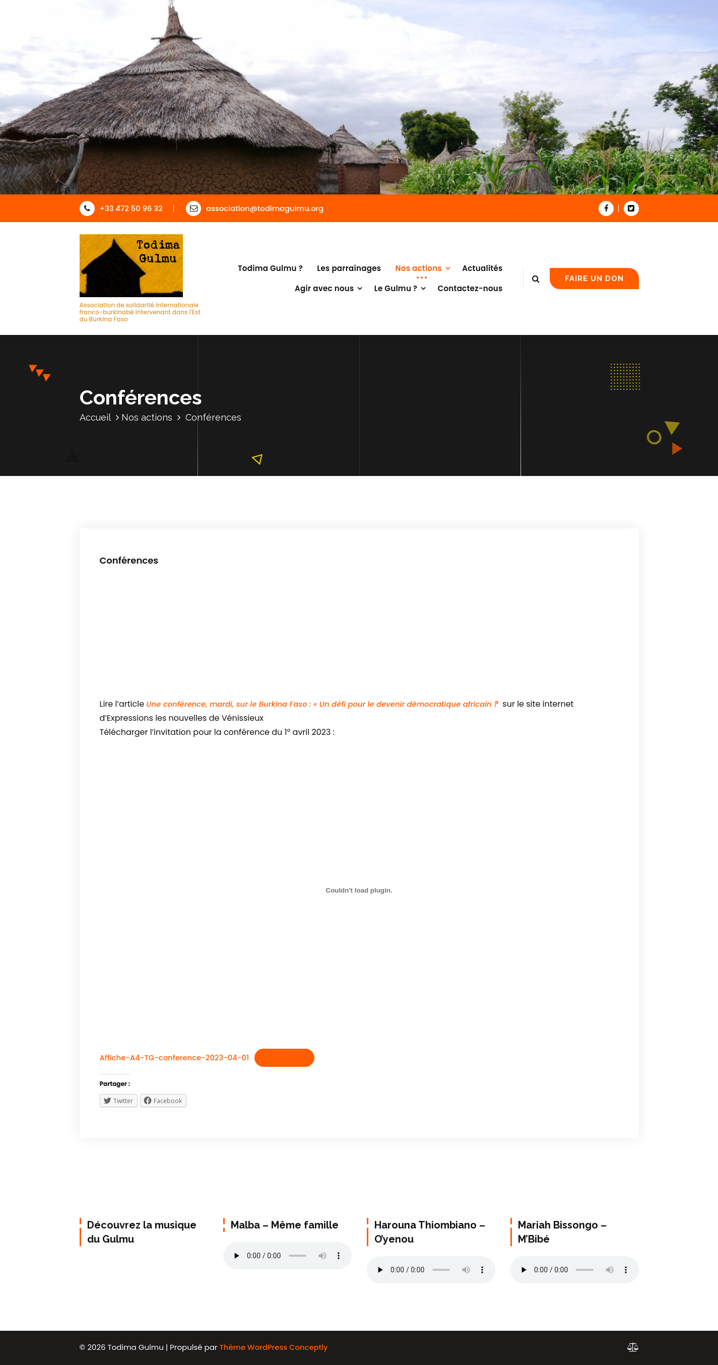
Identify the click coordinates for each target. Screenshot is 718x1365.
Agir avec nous (324, 288)
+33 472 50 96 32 (121, 208)
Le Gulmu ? (396, 288)
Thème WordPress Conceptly (273, 1347)
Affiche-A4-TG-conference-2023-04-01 (174, 1057)
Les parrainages (349, 268)
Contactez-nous (470, 288)
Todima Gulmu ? (270, 268)
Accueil (95, 417)
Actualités (482, 268)
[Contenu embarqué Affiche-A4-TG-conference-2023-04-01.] (359, 890)
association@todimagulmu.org (254, 208)
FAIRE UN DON (594, 278)
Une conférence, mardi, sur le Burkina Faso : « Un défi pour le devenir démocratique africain (320, 704)
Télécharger (284, 1057)
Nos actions (418, 268)
